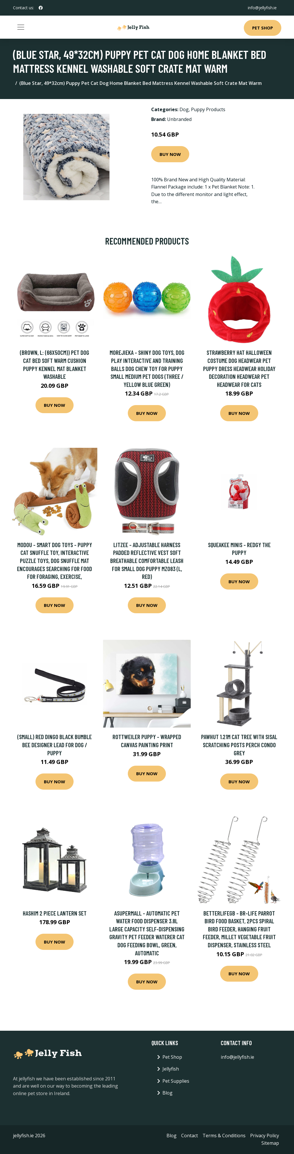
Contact (189, 1135)
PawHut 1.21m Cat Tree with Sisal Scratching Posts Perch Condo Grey (239, 744)
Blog (167, 1093)
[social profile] (40, 7)
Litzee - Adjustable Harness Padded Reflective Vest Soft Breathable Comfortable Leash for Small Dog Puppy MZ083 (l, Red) (146, 560)
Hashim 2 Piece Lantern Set (55, 913)
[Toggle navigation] (21, 27)
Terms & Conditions (224, 1135)
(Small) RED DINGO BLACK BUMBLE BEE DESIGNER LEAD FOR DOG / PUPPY (54, 744)
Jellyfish (170, 1069)
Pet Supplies (175, 1081)
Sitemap (270, 1143)
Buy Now (170, 154)
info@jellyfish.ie (262, 7)
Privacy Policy (264, 1135)
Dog (184, 109)
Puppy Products (208, 109)
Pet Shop (262, 28)
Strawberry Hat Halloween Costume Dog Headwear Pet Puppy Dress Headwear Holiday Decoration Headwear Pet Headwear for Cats (239, 368)
